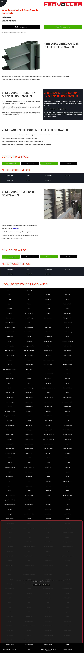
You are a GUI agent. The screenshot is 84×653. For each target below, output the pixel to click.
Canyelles (48, 425)
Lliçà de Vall (48, 355)
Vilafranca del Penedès (9, 411)
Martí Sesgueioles (29, 644)
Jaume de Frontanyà (10, 327)
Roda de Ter (48, 299)
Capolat (10, 341)
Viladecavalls (29, 411)
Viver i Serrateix (10, 355)
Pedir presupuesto (21, 27)
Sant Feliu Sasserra (67, 448)
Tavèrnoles (48, 490)
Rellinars (48, 472)
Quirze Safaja (67, 439)
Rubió (29, 294)
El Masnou (29, 360)
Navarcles (67, 294)
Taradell (67, 490)
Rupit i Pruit (48, 327)
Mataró (67, 392)
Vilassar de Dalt (29, 397)
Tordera (67, 486)
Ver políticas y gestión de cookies (41, 581)
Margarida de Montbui (29, 514)
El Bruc (9, 360)
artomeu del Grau (29, 406)
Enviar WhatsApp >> (63, 27)
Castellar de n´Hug (67, 332)
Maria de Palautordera (29, 350)
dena (48, 458)
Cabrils (9, 388)
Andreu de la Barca (67, 388)
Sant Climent (29, 486)
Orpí (10, 481)
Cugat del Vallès (67, 313)
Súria (29, 308)
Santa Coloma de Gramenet (9, 369)
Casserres (67, 453)
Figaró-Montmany (67, 495)
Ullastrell (67, 467)
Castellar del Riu (48, 332)
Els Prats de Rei (48, 336)
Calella (9, 294)
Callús (48, 290)
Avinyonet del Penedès (9, 416)
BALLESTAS (67, 175)
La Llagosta (9, 439)
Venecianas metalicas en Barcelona (14, 32)
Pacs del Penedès (29, 472)
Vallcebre (48, 304)
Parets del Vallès (10, 374)
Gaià (68, 504)
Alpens (9, 383)
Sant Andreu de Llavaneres (48, 388)
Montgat (10, 514)
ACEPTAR (46, 584)
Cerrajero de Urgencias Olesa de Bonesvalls (48, 650)
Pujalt (29, 649)
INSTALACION (10, 175)
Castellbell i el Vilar (9, 332)
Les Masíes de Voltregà (67, 341)
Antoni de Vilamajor (29, 388)
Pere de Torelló (29, 434)
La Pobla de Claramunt (48, 434)
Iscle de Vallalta (29, 327)
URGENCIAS (48, 180)
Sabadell (48, 313)
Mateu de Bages (10, 644)
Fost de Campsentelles (48, 439)
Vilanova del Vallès (67, 397)
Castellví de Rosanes (10, 467)
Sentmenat (48, 504)
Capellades (29, 341)
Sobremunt (29, 476)
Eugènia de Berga (67, 364)
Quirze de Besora (29, 444)
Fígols (48, 495)
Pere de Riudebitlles (10, 453)
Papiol (67, 518)
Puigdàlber (48, 518)
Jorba (29, 509)
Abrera (9, 490)
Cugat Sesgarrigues (10, 402)
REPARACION (29, 180)
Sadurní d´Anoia (10, 318)
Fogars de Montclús (9, 495)
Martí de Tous (67, 514)
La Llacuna (67, 500)
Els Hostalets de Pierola (48, 360)
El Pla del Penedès (29, 313)
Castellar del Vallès (29, 332)
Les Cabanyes (48, 346)
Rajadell (67, 472)
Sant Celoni (48, 486)
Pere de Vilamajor (10, 434)
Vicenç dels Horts (48, 318)
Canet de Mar (29, 430)
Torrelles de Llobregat (10, 504)
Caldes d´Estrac (48, 416)
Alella (29, 383)
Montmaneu (48, 509)
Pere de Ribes (29, 453)
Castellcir (10, 462)
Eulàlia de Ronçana (29, 364)
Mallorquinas (16, 228)
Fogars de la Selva (29, 495)
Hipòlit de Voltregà (29, 448)
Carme (9, 458)
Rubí (29, 299)
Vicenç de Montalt (29, 402)
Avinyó (29, 416)
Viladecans (48, 411)
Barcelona (9, 290)
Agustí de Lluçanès (9, 392)
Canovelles (9, 430)
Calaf (67, 327)
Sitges (48, 476)
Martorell (67, 378)
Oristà (29, 481)
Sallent (48, 392)
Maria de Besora (29, 504)
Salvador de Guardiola (67, 430)
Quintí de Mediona (48, 444)
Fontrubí (10, 509)
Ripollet (67, 299)
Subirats (48, 308)
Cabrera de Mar (67, 406)
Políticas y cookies (67, 649)
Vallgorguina (48, 378)
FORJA (29, 175)
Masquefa (29, 336)
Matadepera (10, 336)
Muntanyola (9, 420)
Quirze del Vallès (10, 444)
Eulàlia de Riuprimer (48, 364)
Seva (67, 476)
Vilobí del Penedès (29, 355)
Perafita (67, 369)
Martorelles (29, 369)
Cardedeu (67, 336)
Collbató (10, 313)
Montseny (29, 420)
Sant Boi (10, 406)
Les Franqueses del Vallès (29, 346)
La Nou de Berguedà (67, 434)
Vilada (29, 322)
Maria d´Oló (48, 481)
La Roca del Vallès (67, 346)
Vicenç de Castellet (48, 430)
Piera (48, 369)
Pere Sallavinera (10, 448)
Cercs (48, 462)
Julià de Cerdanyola (9, 425)
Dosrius (10, 304)
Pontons (67, 644)
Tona (67, 420)
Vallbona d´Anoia (67, 304)
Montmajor (67, 509)
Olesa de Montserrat (48, 374)
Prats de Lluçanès (48, 644)
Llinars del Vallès (48, 341)
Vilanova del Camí (48, 406)
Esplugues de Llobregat (9, 500)
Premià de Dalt (9, 476)
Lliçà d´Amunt (67, 355)
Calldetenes (67, 290)
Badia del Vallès (9, 397)
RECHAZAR (37, 584)
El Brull (48, 500)
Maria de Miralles (48, 350)
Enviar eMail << (49, 163)
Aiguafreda (48, 383)
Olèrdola (29, 458)
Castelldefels (67, 458)
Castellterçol (48, 467)
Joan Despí (29, 425)
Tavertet (29, 490)
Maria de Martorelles (10, 350)
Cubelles (29, 304)
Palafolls (10, 472)
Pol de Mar (67, 444)
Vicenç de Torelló (67, 318)
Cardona (29, 462)
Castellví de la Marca (29, 467)
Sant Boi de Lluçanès (67, 402)
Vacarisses (9, 308)
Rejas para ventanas (5, 32)
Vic (48, 322)
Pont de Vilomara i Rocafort (9, 649)
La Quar (10, 486)
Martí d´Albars (48, 453)
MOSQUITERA (10, 180)
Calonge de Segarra (29, 290)
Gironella (29, 500)
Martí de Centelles (10, 518)
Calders (67, 416)
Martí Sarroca (48, 514)
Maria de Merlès (67, 350)
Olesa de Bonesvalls (67, 374)
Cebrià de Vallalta (48, 402)
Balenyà (10, 364)
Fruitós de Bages (29, 439)
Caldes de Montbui (48, 448)
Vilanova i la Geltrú (48, 397)
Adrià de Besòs (29, 392)
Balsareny (29, 378)
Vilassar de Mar (48, 420)
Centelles (67, 462)
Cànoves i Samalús (67, 425)
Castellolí (29, 518)
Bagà (67, 383)
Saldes (67, 308)
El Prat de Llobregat (67, 360)
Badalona (67, 411)
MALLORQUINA (48, 175)
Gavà (29, 374)
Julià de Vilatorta (67, 481)
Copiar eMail (68, 163)
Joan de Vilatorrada (67, 322)
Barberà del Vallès (10, 378)
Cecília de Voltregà (29, 318)
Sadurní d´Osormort (9, 322)
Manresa (48, 294)
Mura (10, 299)
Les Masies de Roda (9, 346)
